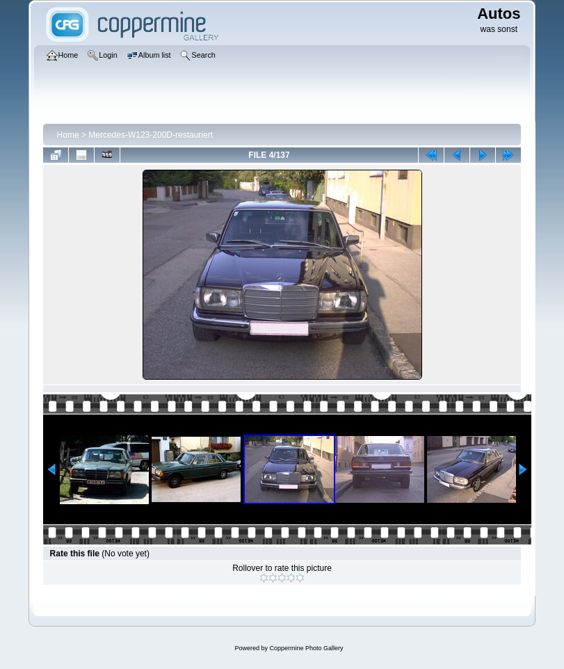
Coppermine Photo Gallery (306, 648)
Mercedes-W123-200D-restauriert (150, 135)
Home (68, 135)
